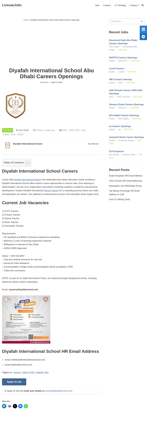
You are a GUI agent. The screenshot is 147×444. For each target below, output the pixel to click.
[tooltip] (143, 29)
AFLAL (35, 440)
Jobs (97, 5)
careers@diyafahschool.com (58, 391)
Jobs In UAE (28, 372)
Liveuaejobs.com (10, 440)
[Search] (143, 5)
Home (25, 20)
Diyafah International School (27, 179)
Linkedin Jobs (42, 372)
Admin (46, 82)
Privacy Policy (24, 434)
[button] (139, 5)
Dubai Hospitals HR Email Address (125, 176)
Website (95, 144)
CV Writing (119, 5)
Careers (107, 5)
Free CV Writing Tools (119, 199)
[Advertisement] (51, 44)
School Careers (51, 190)
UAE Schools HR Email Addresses (125, 181)
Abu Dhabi (24, 130)
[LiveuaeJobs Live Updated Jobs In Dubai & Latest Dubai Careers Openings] (12, 5)
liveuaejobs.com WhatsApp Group (125, 186)
